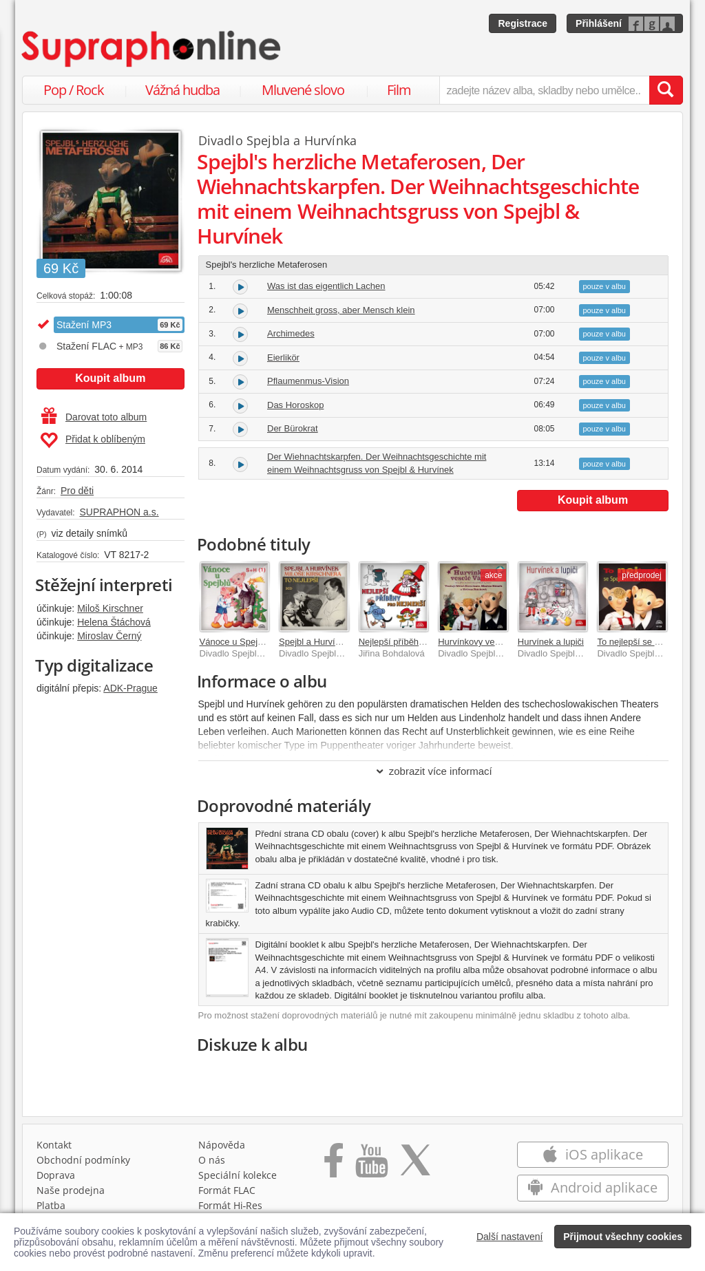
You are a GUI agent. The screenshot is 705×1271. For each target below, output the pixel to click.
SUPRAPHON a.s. (118, 511)
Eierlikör (283, 357)
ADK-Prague (130, 688)
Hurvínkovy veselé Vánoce (491, 642)
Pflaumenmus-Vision (308, 381)
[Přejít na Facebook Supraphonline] (333, 1165)
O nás (211, 1159)
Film (399, 90)
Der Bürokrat (292, 428)
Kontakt (54, 1144)
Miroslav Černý (109, 635)
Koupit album (110, 378)
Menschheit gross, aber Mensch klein (341, 310)
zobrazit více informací (433, 771)
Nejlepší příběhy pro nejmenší (418, 642)
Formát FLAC (226, 1190)
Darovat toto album (94, 417)
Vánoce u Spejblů (235, 642)
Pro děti (77, 490)
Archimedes (291, 333)
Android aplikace (592, 1187)
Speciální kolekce (237, 1175)
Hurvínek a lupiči (551, 642)
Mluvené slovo (303, 90)
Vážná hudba (182, 90)
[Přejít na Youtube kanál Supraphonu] (371, 1165)
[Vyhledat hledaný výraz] (666, 90)
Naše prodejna (70, 1190)
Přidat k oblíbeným (92, 440)
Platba (50, 1205)
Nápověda (221, 1144)
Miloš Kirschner (110, 608)
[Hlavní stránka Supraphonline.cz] (152, 49)
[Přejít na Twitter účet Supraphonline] (415, 1165)
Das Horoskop (295, 405)
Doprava (55, 1175)
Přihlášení (599, 23)
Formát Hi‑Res (230, 1205)
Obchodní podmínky (83, 1159)
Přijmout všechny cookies (622, 1236)
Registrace (522, 23)
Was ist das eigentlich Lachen (326, 286)
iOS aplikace (592, 1154)
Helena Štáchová (114, 622)
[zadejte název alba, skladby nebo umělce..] (544, 90)
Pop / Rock (73, 90)
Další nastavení (509, 1236)
